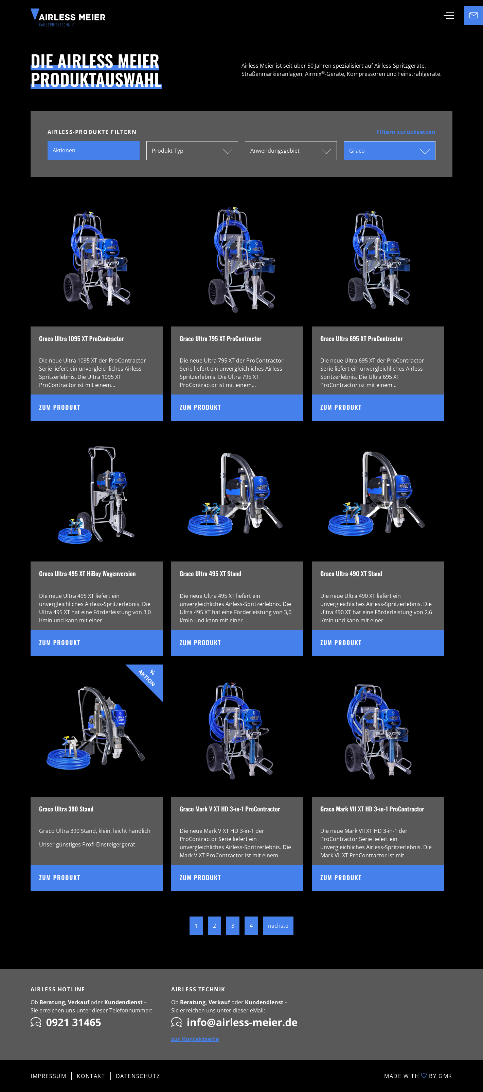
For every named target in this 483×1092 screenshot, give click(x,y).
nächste (278, 925)
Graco (357, 150)
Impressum (48, 1076)
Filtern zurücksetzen (405, 132)
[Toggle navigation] (449, 15)
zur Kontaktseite (195, 1039)
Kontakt (91, 1076)
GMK (445, 1076)
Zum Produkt (101, 407)
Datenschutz (138, 1076)
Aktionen (64, 150)
